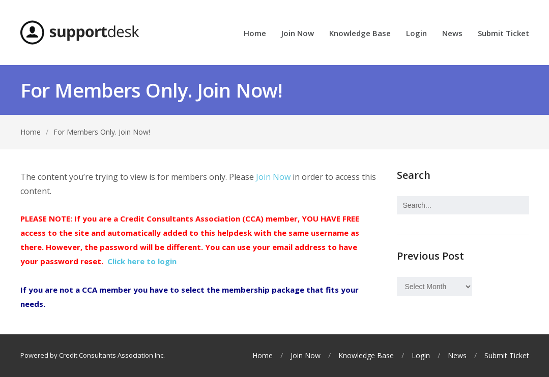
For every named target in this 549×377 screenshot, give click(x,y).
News (452, 33)
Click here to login (142, 261)
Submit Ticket (503, 33)
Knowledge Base (360, 33)
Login (416, 33)
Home (255, 33)
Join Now (297, 33)
